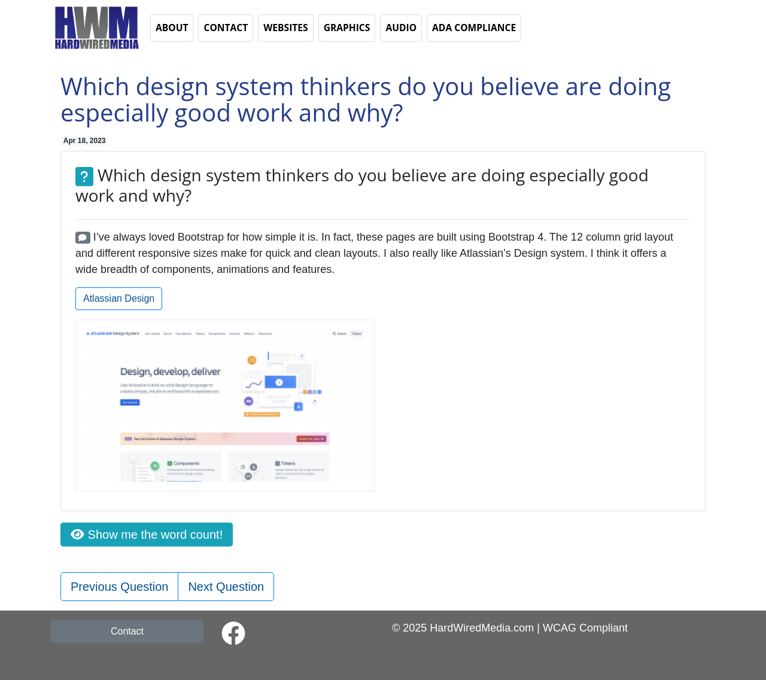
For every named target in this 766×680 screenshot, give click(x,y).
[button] (96, 27)
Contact (127, 631)
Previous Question (119, 586)
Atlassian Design (118, 298)
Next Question (226, 586)
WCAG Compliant (585, 628)
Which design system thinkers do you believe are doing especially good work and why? (365, 99)
